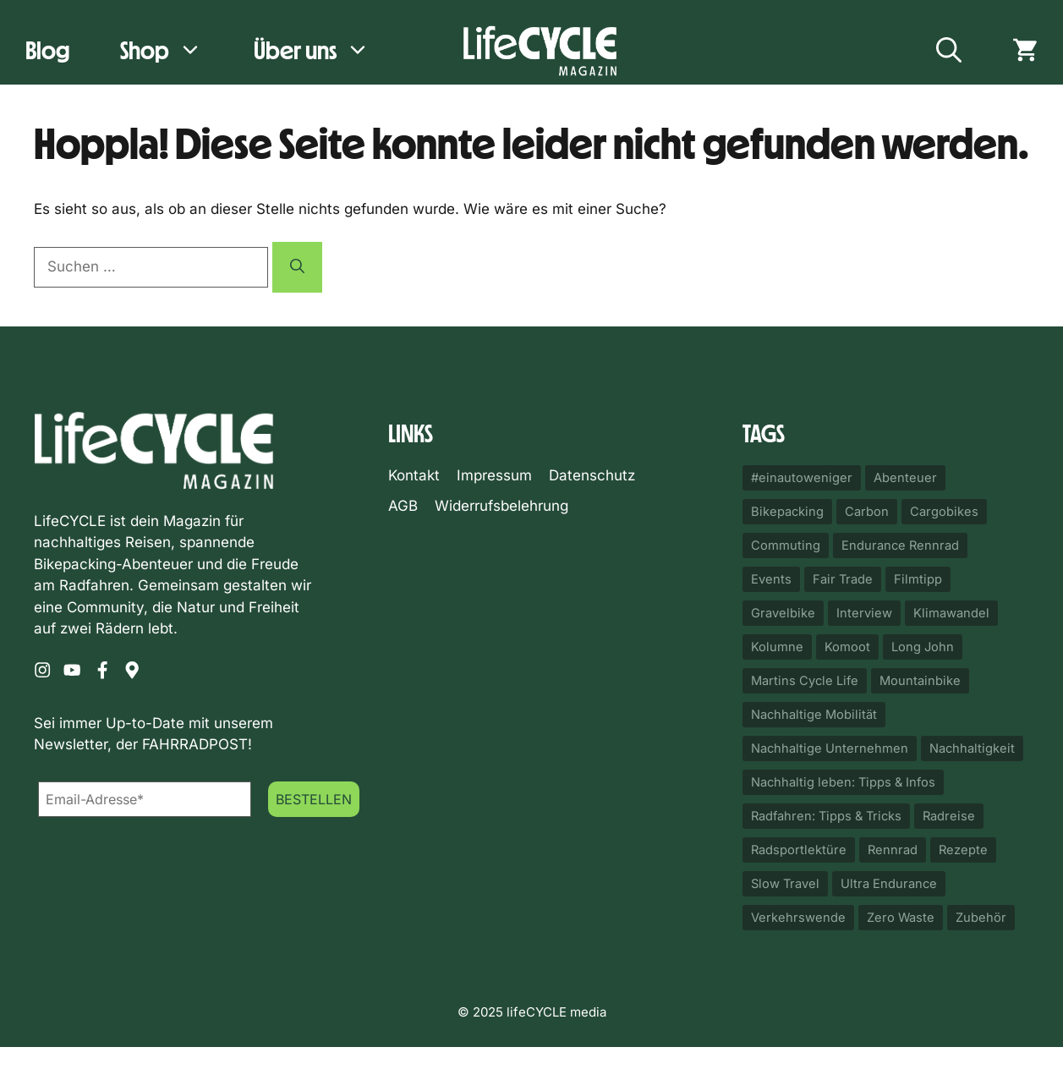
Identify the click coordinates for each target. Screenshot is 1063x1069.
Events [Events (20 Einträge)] (771, 579)
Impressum (494, 475)
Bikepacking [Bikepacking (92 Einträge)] (787, 511)
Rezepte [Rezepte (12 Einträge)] (963, 850)
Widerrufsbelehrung (501, 505)
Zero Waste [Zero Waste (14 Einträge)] (900, 917)
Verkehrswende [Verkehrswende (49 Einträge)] (798, 917)
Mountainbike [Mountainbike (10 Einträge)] (920, 680)
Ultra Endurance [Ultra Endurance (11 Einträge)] (889, 883)
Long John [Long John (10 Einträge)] (922, 647)
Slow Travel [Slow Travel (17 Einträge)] (785, 883)
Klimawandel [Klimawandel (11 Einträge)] (951, 613)
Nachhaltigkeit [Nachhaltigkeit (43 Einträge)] (972, 748)
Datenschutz (592, 475)
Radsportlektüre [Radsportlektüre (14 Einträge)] (799, 850)
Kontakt (414, 475)
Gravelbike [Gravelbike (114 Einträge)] (783, 613)
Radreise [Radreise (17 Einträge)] (949, 816)
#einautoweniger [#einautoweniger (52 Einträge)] (801, 477)
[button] (949, 51)
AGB (403, 505)
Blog (47, 50)
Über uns (325, 51)
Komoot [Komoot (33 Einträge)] (847, 647)
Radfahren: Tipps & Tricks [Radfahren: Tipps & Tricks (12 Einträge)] (826, 816)
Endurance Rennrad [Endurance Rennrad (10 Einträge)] (900, 545)
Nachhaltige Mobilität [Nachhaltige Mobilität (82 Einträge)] (814, 714)
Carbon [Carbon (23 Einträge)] (867, 511)
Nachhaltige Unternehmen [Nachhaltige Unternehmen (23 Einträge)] (829, 748)
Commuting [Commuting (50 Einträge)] (785, 545)
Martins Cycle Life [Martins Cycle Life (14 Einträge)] (804, 680)
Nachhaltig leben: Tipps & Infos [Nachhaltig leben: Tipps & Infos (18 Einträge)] (843, 782)
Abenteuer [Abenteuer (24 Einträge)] (905, 477)
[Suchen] (297, 267)
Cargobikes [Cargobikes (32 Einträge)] (944, 511)
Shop (174, 51)
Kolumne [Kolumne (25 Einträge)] (777, 647)
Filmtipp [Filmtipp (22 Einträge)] (918, 579)
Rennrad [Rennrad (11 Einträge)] (893, 850)
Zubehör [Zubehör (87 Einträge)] (981, 917)
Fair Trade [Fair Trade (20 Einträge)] (843, 579)
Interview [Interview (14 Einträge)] (864, 613)
